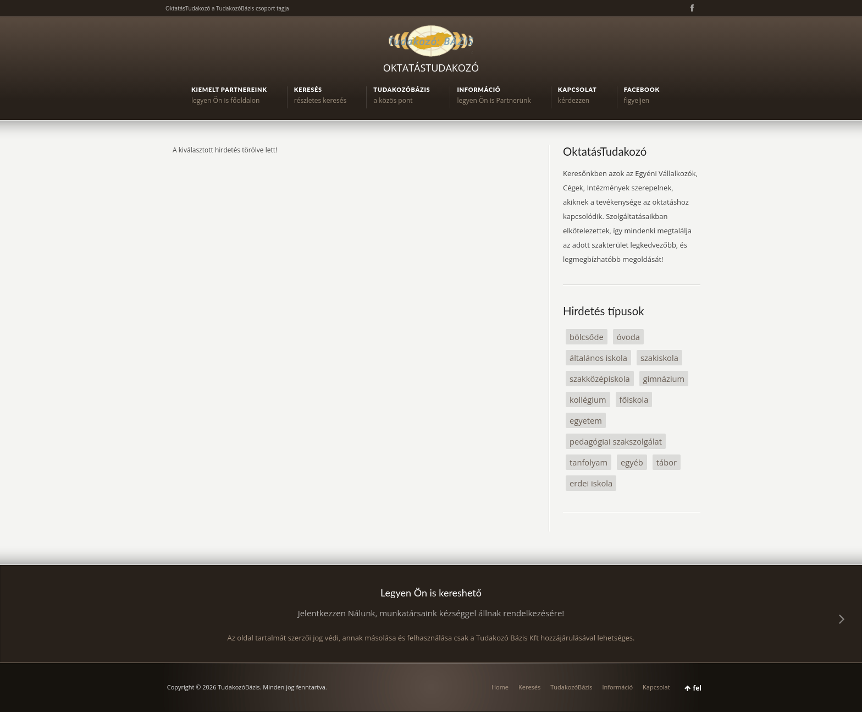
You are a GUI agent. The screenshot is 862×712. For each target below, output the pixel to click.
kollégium (588, 399)
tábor (666, 462)
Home (500, 687)
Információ (617, 687)
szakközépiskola (600, 378)
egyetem (586, 420)
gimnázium (664, 378)
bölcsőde (587, 336)
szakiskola (659, 357)
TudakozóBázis (571, 687)
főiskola (634, 399)
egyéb (632, 462)
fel (697, 688)
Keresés (529, 687)
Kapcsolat (656, 687)
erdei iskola (591, 483)
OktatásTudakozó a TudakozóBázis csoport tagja (227, 8)
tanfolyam (588, 462)
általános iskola (598, 357)
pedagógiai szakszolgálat (616, 441)
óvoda (628, 336)
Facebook (691, 8)
